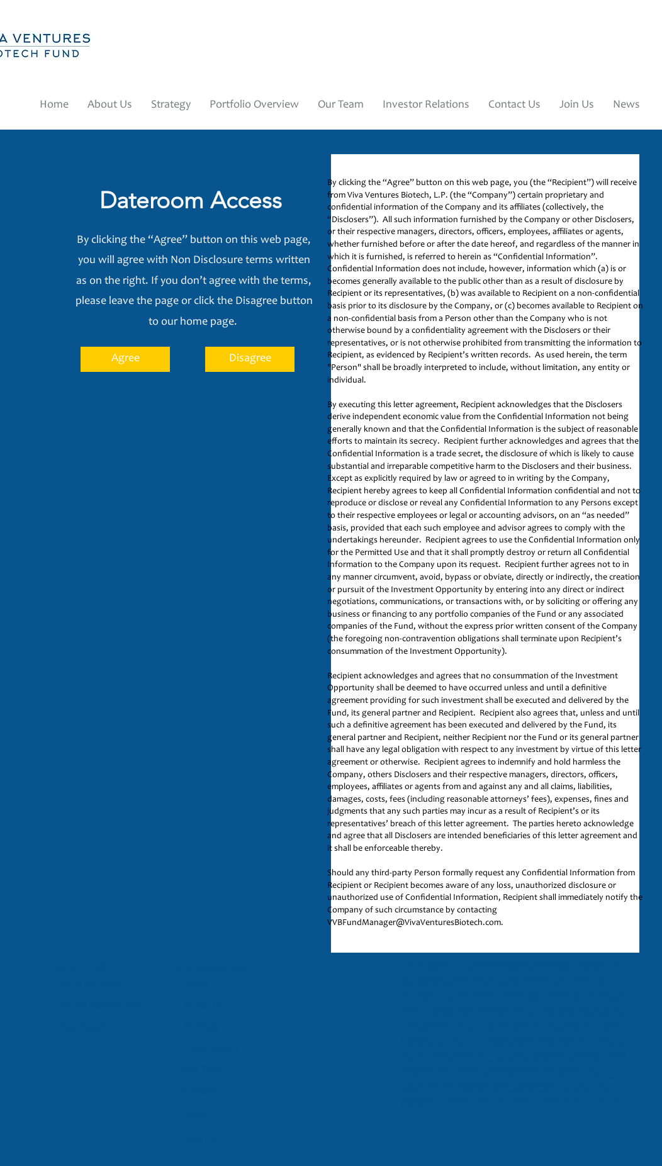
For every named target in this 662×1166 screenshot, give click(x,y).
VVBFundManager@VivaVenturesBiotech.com (414, 923)
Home (195, 985)
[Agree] (125, 359)
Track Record (210, 1048)
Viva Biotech (84, 1028)
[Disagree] (250, 359)
